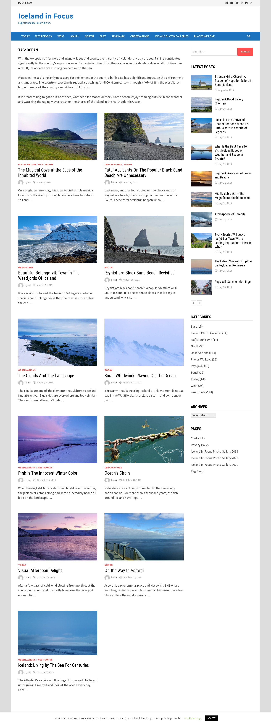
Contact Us (198, 438)
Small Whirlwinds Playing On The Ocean (140, 375)
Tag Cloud (197, 471)
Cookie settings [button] (192, 718)
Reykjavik (118, 36)
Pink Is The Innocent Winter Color (47, 473)
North (89, 36)
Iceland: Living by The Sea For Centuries (53, 665)
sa (29, 182)
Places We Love (204, 36)
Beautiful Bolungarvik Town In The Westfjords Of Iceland (49, 275)
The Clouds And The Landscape (46, 375)
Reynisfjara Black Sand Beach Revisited (139, 273)
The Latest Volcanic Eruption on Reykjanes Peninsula (233, 263)
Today (25, 36)
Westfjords (43, 36)
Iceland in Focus (45, 16)
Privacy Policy (200, 445)
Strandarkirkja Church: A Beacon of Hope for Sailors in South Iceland (233, 81)
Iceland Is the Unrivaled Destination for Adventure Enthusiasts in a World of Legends (231, 126)
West (61, 36)
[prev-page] (193, 303)
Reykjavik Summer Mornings (233, 282)
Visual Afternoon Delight (40, 570)
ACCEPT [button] (211, 718)
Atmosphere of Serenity (230, 214)
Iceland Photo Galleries (171, 36)
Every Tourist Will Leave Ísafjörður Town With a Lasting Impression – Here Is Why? (233, 241)
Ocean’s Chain (117, 473)
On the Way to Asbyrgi (124, 570)
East (102, 36)
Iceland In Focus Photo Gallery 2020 (214, 458)
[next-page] (199, 303)
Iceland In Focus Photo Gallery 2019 (214, 451)
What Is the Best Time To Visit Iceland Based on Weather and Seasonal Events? (231, 153)
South (74, 36)
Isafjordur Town (201, 340)
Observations (139, 36)
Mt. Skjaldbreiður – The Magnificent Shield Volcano (232, 196)
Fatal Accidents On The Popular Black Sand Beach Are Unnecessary (143, 172)
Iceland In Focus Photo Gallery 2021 (214, 465)
